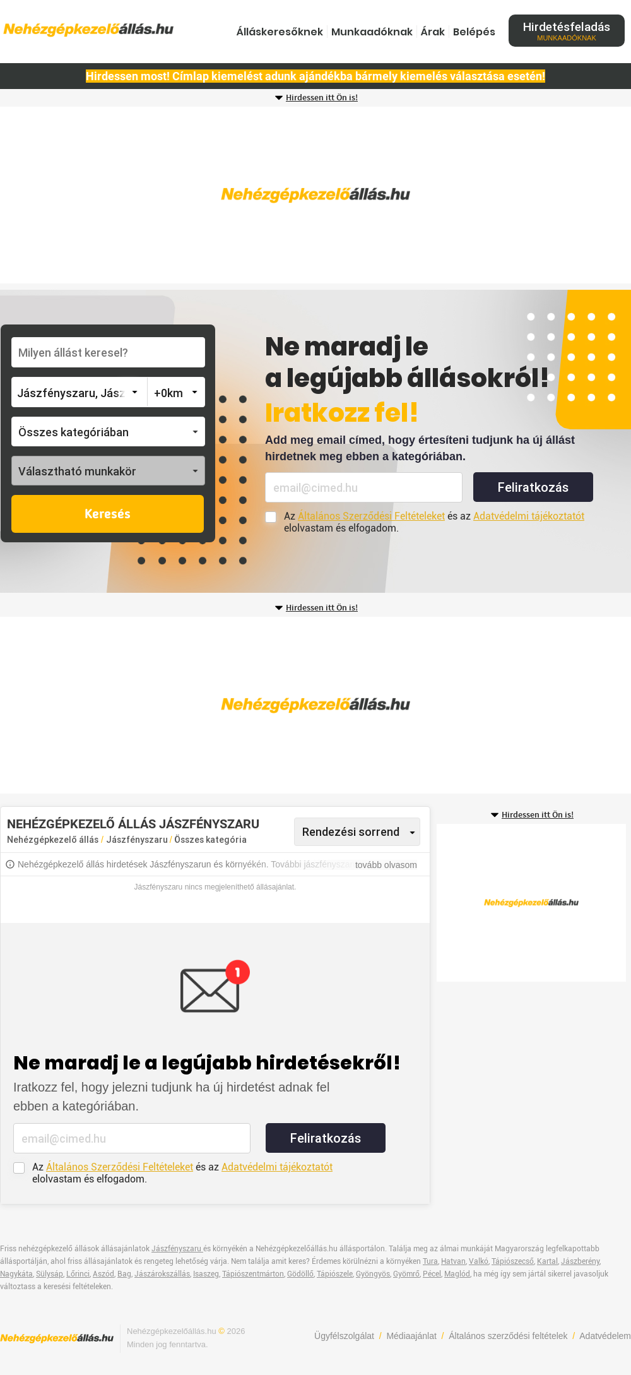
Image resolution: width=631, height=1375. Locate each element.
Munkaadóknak (372, 32)
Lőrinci (78, 1274)
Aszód (103, 1274)
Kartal (547, 1261)
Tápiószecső (513, 1261)
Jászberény (580, 1261)
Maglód (457, 1274)
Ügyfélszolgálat (344, 1336)
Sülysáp (49, 1274)
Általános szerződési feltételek (508, 1336)
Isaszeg (206, 1274)
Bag (124, 1274)
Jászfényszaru (138, 840)
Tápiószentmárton (253, 1274)
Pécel (432, 1274)
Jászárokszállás (162, 1274)
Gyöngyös (373, 1274)
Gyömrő (406, 1274)
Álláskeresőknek (280, 32)
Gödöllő (300, 1274)
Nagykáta (16, 1274)
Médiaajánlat (411, 1336)
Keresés (108, 514)
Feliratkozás (533, 487)
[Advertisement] (315, 195)
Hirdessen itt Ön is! (322, 98)
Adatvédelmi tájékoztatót (528, 516)
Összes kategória (210, 840)
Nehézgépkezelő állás (52, 840)
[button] (108, 431)
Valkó (478, 1261)
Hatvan (453, 1261)
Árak (433, 32)
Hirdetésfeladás (566, 31)
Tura (430, 1261)
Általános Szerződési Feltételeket (371, 516)
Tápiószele (335, 1274)
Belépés (474, 32)
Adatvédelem (605, 1336)
